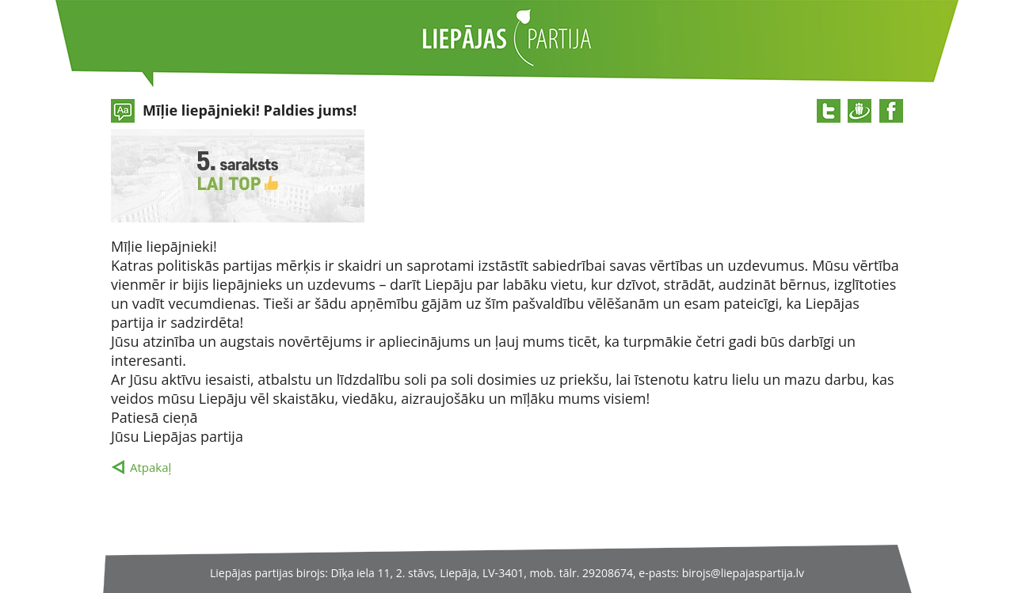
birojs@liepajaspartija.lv (743, 572)
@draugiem (859, 111)
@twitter (829, 111)
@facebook (891, 111)
